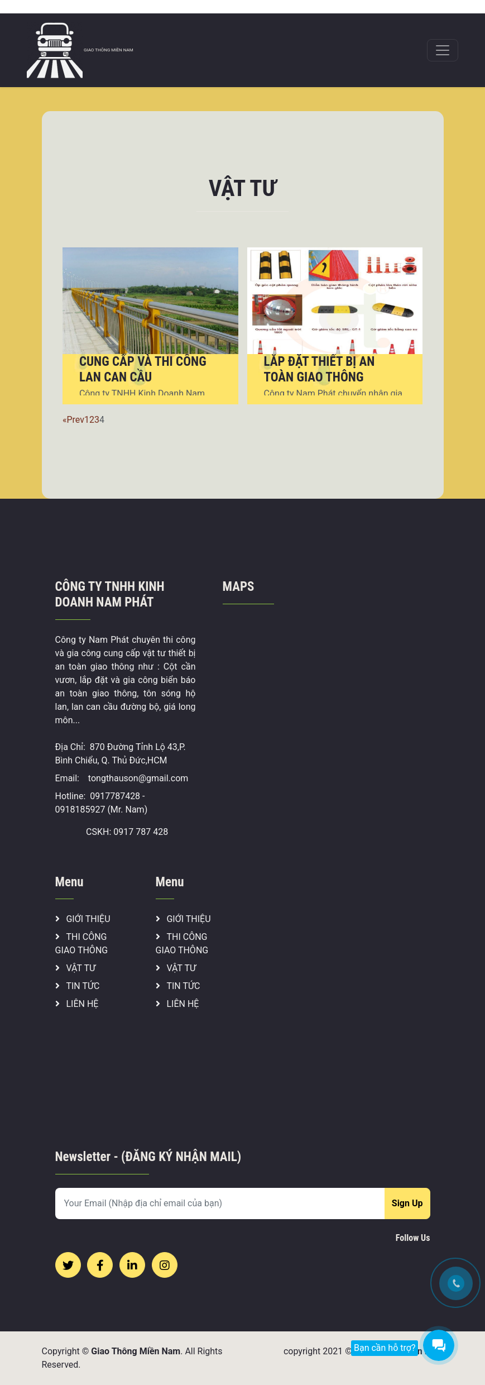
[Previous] (65, 419)
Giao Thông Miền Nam (135, 1351)
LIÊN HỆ (77, 1004)
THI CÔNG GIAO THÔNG (81, 944)
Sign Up (407, 1203)
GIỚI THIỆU (83, 919)
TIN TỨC (77, 986)
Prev (75, 419)
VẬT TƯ (75, 968)
